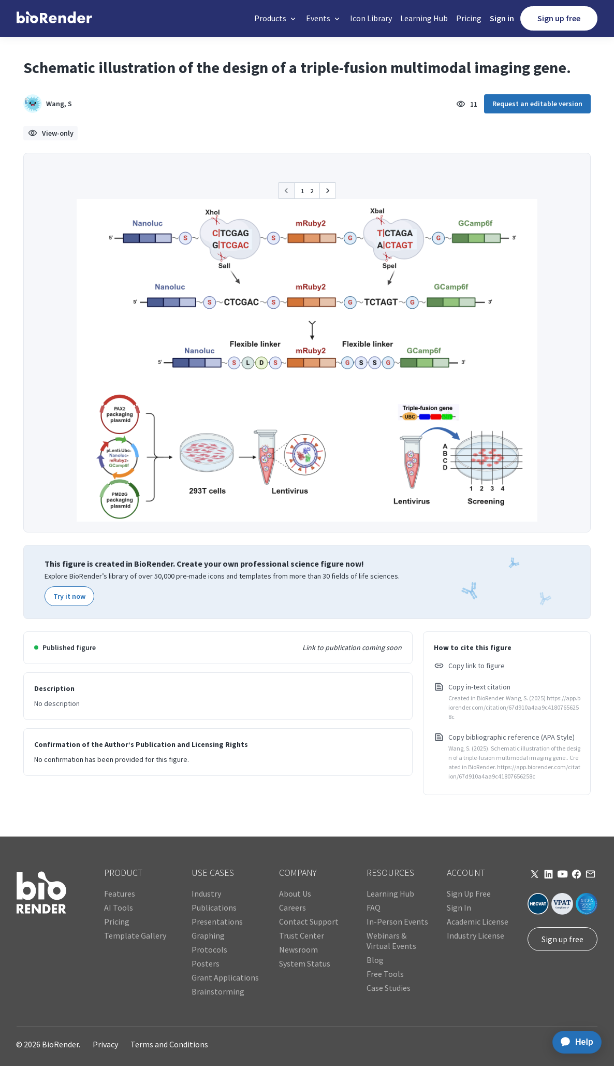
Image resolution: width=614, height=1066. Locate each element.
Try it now (69, 596)
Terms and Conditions (169, 1044)
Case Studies (389, 988)
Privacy (105, 1044)
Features (119, 893)
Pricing (468, 18)
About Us (295, 893)
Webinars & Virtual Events (391, 940)
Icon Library (371, 18)
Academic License (477, 921)
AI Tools (118, 907)
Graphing (208, 935)
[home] (54, 18)
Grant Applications (225, 977)
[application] (574, 1042)
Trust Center (301, 935)
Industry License (475, 935)
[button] (276, 18)
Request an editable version (537, 103)
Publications (214, 907)
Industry (206, 893)
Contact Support (309, 921)
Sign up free (558, 18)
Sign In (459, 907)
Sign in (502, 18)
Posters (206, 963)
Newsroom (298, 949)
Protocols (209, 949)
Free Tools (385, 974)
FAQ (374, 907)
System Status (304, 963)
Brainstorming (218, 991)
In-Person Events (397, 921)
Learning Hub (424, 18)
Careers (292, 907)
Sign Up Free (469, 893)
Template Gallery (135, 935)
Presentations (217, 921)
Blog (375, 960)
